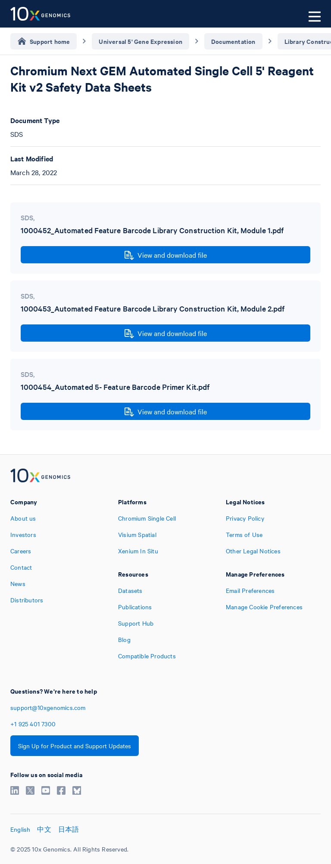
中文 (44, 829)
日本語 (68, 829)
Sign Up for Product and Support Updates (74, 745)
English (20, 829)
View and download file (166, 255)
